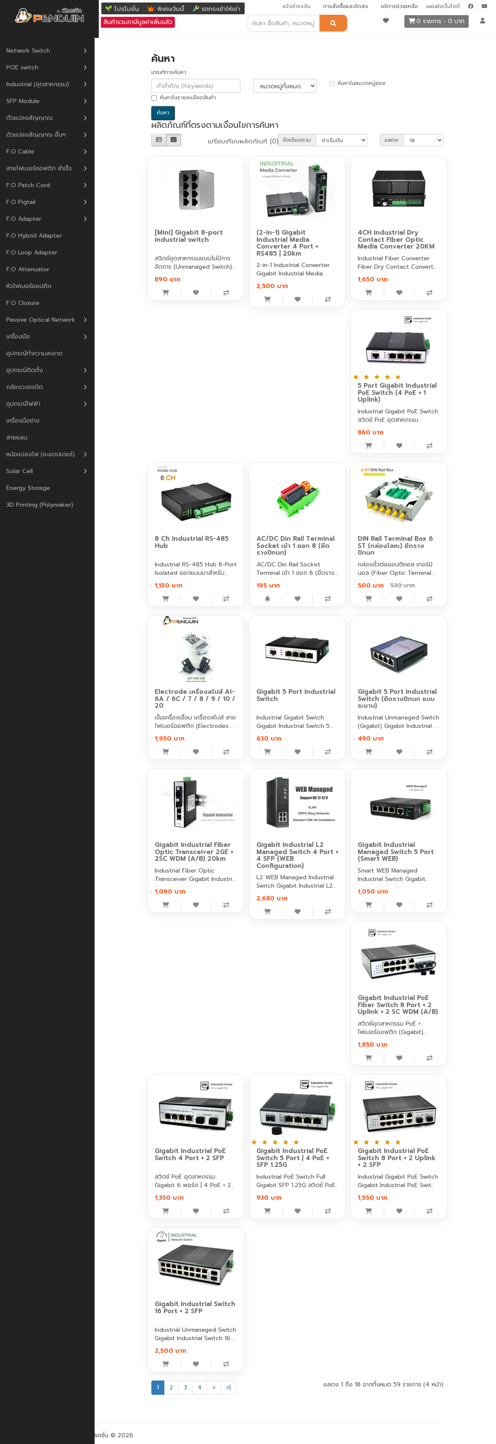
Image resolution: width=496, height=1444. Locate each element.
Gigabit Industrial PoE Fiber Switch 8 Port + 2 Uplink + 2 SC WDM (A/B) (398, 1004)
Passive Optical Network (45, 319)
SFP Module (27, 100)
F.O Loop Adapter (36, 252)
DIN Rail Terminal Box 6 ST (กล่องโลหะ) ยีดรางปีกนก (395, 545)
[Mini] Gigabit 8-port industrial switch (189, 236)
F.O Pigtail (25, 201)
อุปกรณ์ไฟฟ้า (28, 403)
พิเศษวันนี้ (170, 8)
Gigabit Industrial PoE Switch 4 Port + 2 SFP (190, 1154)
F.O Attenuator (32, 268)
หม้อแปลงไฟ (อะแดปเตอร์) (45, 454)
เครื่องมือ (22, 336)
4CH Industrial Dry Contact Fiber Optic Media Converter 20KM (396, 239)
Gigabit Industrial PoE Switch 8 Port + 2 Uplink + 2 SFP (396, 1157)
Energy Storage (32, 487)
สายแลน (21, 437)
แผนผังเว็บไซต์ (443, 6)
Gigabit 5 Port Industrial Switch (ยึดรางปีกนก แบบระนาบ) (397, 698)
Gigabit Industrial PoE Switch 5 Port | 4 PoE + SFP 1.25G (292, 1157)
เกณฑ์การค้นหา (168, 72)
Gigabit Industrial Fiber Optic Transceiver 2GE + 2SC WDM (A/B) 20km (194, 851)
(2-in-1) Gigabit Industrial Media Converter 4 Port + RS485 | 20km (287, 243)
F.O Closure (27, 302)
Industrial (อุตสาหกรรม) (42, 83)
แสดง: (392, 140)
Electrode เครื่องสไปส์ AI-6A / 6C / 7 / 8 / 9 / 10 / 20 (195, 698)
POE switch (26, 67)
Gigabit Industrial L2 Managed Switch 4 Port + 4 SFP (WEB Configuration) (297, 855)
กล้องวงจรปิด (29, 386)
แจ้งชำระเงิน (297, 6)
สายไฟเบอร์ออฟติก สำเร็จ (43, 168)
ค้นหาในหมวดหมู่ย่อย (357, 83)
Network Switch (32, 50)
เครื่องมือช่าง (27, 420)
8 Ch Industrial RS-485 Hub (192, 542)
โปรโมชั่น (126, 8)
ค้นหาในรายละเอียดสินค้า (183, 97)
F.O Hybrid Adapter (38, 235)
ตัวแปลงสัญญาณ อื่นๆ (40, 134)
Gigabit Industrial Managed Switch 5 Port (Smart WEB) (396, 851)
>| (228, 1387)
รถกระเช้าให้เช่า (220, 8)
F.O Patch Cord (32, 184)
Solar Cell (24, 470)
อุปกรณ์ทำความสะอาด (39, 353)
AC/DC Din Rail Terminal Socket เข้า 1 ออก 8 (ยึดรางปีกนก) (295, 545)
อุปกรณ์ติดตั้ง (29, 369)
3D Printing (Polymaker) (44, 504)
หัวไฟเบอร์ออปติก (33, 285)
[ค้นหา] (333, 23)
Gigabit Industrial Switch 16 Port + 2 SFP (195, 1307)
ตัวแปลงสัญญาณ (34, 117)
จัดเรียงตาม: (297, 140)
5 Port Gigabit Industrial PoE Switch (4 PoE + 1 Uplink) (397, 392)
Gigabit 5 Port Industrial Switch (295, 695)
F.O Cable (25, 151)
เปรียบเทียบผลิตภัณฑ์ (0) (243, 141)
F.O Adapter (28, 218)
